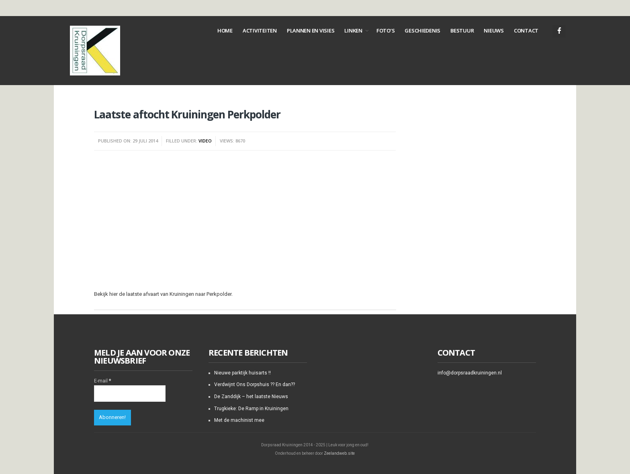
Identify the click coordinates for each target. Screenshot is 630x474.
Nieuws (493, 30)
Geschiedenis (422, 30)
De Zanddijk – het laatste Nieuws (251, 396)
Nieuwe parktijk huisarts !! (242, 373)
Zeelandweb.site (339, 453)
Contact (526, 30)
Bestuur (462, 30)
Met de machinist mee (239, 420)
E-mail (102, 381)
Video (205, 141)
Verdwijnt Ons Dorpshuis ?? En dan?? (254, 384)
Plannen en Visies (311, 30)
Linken (353, 30)
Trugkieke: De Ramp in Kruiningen (251, 408)
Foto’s (385, 30)
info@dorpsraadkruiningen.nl (470, 373)
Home (225, 30)
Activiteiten (260, 30)
